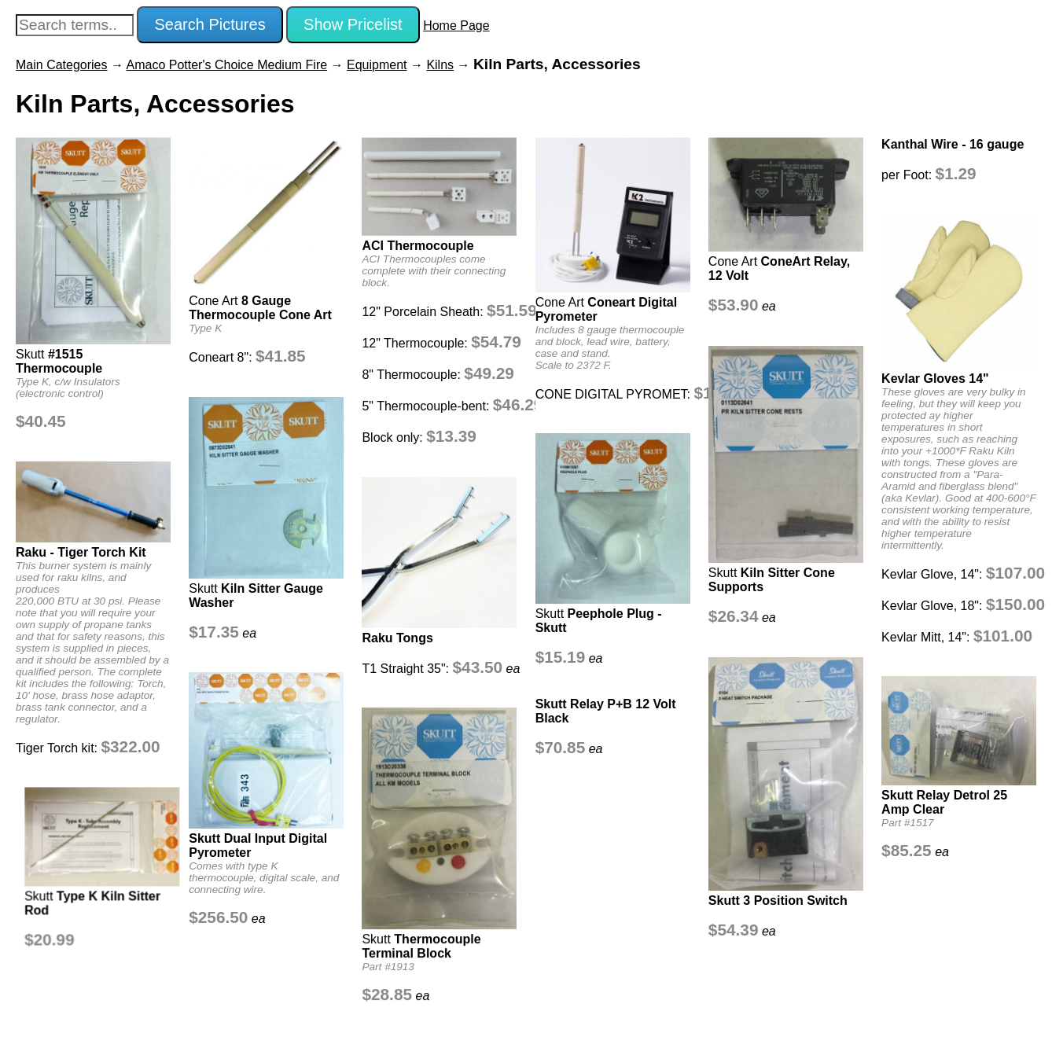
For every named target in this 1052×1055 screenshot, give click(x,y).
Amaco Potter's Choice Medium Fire (227, 65)
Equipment (377, 65)
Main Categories (62, 65)
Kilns (440, 65)
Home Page (456, 25)
